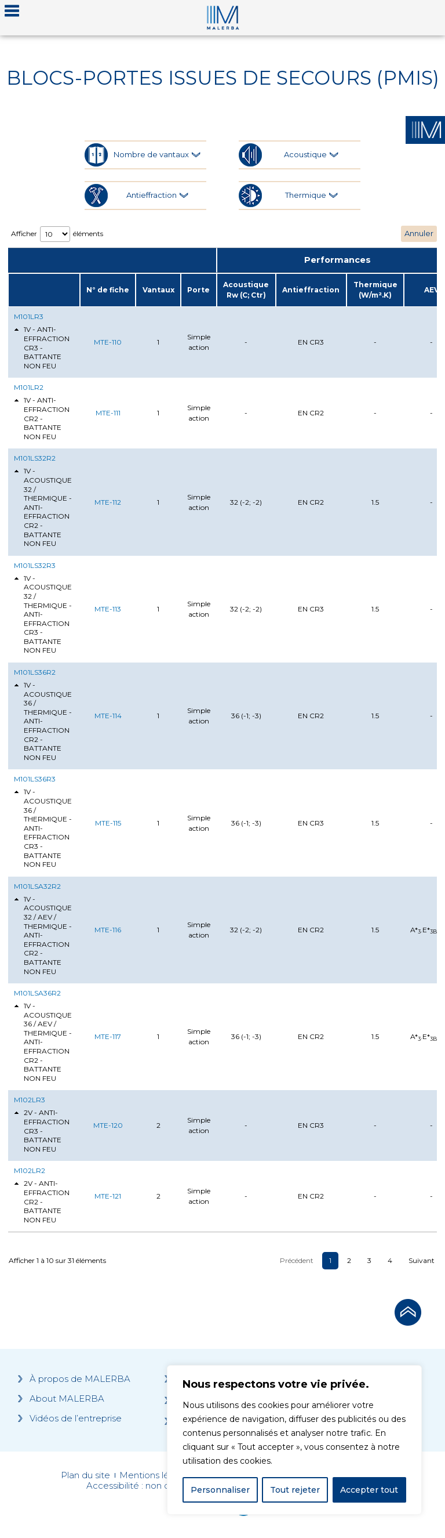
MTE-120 (108, 1125)
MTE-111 (108, 412)
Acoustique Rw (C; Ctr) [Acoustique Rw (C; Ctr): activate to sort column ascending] (246, 289)
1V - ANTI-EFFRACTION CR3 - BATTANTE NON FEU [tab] (42, 347)
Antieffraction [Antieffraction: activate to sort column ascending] (311, 289)
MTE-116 (107, 929)
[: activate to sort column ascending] (44, 290)
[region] (294, 1440)
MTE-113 (107, 609)
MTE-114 (108, 715)
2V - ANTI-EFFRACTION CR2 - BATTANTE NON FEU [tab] (42, 1201)
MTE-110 (108, 342)
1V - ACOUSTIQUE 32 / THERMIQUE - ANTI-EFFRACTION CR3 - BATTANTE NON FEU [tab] (43, 614)
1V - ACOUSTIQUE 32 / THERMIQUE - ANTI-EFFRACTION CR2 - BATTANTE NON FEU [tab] (43, 507)
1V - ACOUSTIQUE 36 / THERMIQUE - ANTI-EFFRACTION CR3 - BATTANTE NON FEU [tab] (43, 827)
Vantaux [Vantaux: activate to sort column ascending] (158, 289)
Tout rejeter (295, 1490)
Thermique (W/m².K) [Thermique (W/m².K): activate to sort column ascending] (375, 289)
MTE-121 (107, 1196)
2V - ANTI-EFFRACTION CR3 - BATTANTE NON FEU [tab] (42, 1130)
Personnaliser (220, 1490)
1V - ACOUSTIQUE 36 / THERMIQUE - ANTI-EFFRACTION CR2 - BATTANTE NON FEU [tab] (43, 721)
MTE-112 (107, 502)
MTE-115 (108, 823)
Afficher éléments (57, 234)
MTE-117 (107, 1036)
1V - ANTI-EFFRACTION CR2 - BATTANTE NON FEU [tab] (42, 418)
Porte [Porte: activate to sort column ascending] (198, 289)
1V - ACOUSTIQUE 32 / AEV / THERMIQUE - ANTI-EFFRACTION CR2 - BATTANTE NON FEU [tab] (43, 935)
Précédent (296, 1260)
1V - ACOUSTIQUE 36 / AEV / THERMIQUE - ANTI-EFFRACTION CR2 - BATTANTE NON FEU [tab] (43, 1042)
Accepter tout (369, 1490)
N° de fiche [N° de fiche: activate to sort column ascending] (107, 289)
